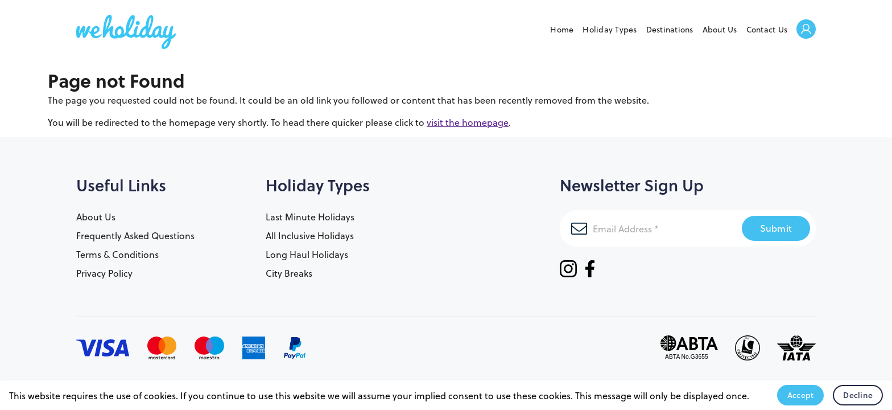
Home (561, 29)
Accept (800, 395)
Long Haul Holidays (307, 254)
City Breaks (289, 273)
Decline (858, 395)
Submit (776, 228)
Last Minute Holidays (310, 216)
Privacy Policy (104, 273)
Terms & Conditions (117, 254)
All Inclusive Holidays (310, 235)
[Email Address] (650, 228)
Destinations (669, 29)
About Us (720, 29)
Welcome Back (806, 29)
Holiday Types (610, 29)
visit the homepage (468, 122)
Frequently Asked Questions (135, 235)
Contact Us (767, 29)
